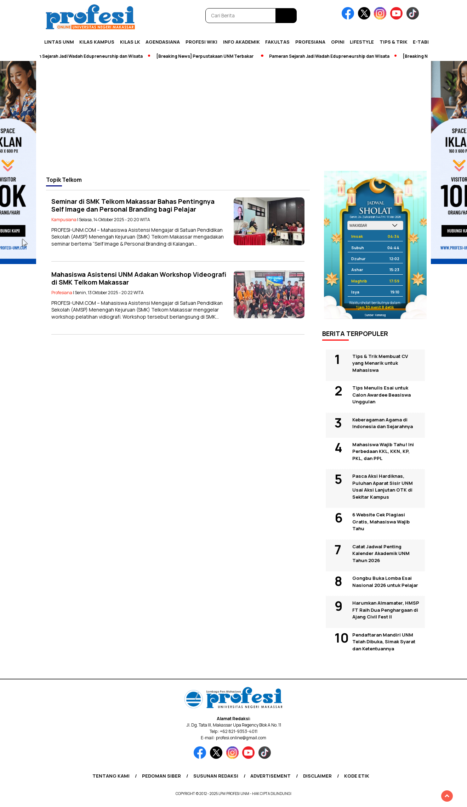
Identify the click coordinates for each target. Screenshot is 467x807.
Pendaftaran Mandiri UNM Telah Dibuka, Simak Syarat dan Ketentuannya (383, 642)
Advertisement (270, 776)
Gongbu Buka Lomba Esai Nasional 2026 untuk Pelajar (385, 581)
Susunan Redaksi (215, 776)
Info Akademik (241, 42)
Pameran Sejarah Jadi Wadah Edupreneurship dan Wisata (86, 56)
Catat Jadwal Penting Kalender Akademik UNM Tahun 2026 (381, 553)
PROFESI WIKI (201, 42)
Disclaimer (317, 776)
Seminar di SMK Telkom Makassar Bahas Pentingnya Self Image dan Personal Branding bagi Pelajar (133, 205)
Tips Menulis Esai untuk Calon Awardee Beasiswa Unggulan (381, 395)
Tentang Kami (111, 776)
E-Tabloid (425, 42)
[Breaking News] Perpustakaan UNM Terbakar (208, 56)
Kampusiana (63, 220)
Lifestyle (362, 42)
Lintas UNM (59, 42)
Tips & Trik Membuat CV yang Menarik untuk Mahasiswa (380, 363)
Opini (337, 42)
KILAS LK (130, 42)
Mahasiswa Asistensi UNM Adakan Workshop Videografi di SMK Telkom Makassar (138, 278)
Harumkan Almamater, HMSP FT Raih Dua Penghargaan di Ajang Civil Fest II (385, 610)
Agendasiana (163, 42)
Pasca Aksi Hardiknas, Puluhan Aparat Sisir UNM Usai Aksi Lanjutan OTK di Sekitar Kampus (382, 486)
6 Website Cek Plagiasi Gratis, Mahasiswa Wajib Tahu (381, 521)
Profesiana (310, 42)
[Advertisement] (233, 117)
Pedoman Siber (161, 776)
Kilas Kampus (96, 42)
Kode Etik (356, 776)
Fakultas (277, 42)
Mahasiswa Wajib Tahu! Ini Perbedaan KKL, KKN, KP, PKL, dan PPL (383, 451)
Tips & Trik (394, 42)
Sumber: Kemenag (375, 315)
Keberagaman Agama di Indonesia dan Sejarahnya (382, 423)
